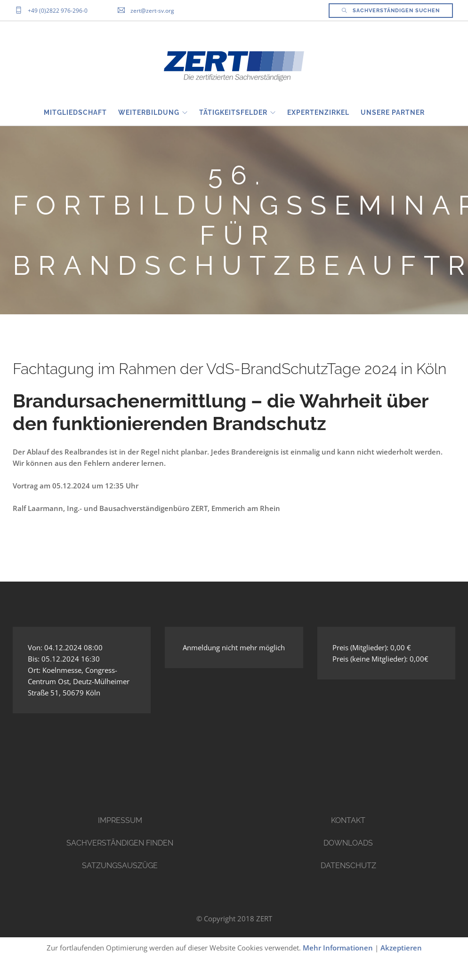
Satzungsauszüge (120, 865)
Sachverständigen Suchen (391, 11)
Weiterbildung (148, 112)
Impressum (120, 820)
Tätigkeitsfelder (233, 112)
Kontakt (348, 820)
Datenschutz (348, 865)
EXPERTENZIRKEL (318, 112)
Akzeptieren (401, 947)
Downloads (348, 842)
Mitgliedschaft (75, 112)
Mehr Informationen (338, 947)
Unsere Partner (393, 112)
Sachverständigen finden (119, 842)
